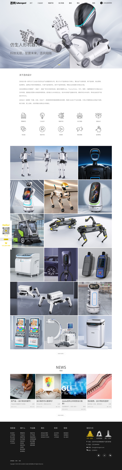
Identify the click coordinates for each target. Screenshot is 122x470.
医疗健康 (32, 441)
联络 (65, 428)
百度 (20, 460)
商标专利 (22, 445)
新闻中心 (56, 435)
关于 (31, 3)
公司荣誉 (12, 435)
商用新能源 (33, 439)
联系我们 (66, 433)
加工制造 (61, 3)
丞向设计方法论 (45, 437)
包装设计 (22, 441)
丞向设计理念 (44, 433)
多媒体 (22, 447)
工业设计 (40, 3)
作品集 (32, 428)
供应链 (22, 443)
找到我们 (66, 435)
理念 (78, 3)
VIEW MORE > (61, 353)
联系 (93, 3)
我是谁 (12, 428)
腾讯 (17, 460)
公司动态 (56, 437)
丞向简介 (12, 433)
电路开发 (50, 3)
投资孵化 (22, 451)
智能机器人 (33, 437)
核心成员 (12, 437)
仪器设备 (32, 443)
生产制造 (32, 435)
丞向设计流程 (44, 435)
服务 (70, 3)
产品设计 (22, 435)
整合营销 (22, 449)
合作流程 (12, 439)
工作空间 (12, 443)
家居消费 (32, 445)
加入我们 (66, 437)
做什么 (22, 428)
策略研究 (22, 433)
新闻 (86, 3)
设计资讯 (56, 433)
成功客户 (12, 441)
